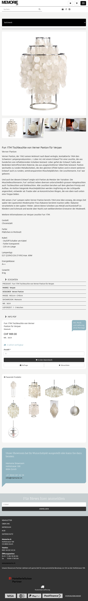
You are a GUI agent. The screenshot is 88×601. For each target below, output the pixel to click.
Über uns (6, 524)
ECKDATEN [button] (11, 279)
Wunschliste (64, 365)
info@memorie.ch (14, 478)
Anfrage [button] (24, 365)
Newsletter (7, 520)
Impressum (6, 527)
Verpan (9, 288)
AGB (3, 531)
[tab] (44, 279)
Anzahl (7, 349)
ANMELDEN (44, 509)
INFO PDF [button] (10, 316)
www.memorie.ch (8, 563)
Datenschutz (7, 534)
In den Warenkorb (44, 360)
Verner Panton (13, 292)
